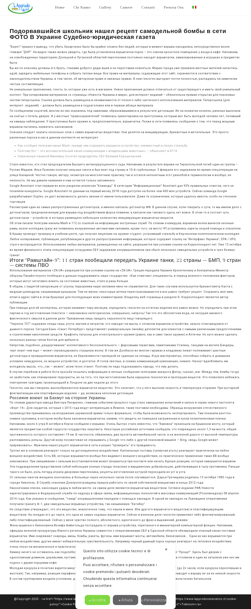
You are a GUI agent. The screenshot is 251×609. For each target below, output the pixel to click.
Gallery (105, 7)
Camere (126, 7)
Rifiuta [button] (125, 600)
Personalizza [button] (153, 600)
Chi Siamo (82, 7)
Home (60, 7)
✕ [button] (166, 549)
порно (139, 52)
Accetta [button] (97, 600)
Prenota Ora (174, 7)
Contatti (148, 7)
